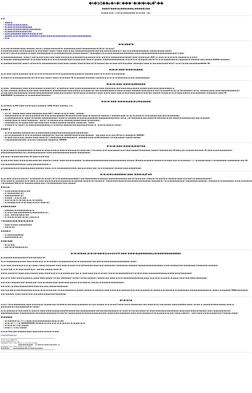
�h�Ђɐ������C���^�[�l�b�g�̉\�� (23, 34)
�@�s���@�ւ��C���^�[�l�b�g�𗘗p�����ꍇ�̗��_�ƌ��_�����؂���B (126, 123)
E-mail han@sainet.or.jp (9, 335)
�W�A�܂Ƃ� (126, 300)
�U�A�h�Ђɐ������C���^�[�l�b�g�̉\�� (126, 174)
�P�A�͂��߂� (126, 44)
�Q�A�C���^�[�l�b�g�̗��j (126, 70)
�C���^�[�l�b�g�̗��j (16, 25)
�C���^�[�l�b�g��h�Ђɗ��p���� (23, 29)
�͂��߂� (8, 22)
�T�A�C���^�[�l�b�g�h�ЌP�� (126, 146)
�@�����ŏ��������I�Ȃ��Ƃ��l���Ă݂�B (126, 273)
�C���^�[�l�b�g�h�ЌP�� (18, 31)
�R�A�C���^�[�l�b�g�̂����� (126, 84)
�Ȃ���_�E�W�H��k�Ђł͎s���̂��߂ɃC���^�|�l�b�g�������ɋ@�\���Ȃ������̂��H (48, 36)
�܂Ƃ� (7, 38)
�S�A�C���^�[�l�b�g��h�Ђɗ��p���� (126, 101)
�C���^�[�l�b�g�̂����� (18, 27)
